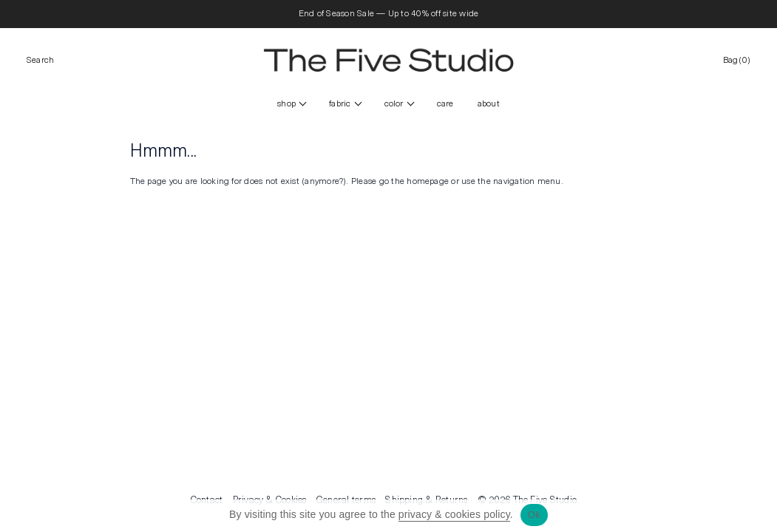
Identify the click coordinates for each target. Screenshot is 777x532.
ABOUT (489, 104)
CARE (445, 104)
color (394, 104)
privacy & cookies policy (454, 514)
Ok (534, 514)
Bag (736, 60)
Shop (286, 104)
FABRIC (339, 104)
